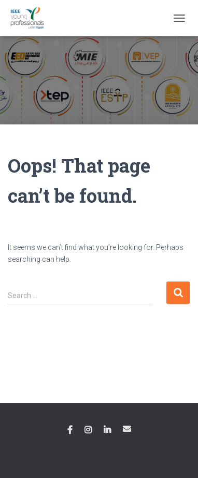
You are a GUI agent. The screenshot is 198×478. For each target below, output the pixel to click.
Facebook (70, 430)
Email (127, 428)
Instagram (88, 430)
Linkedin (107, 430)
